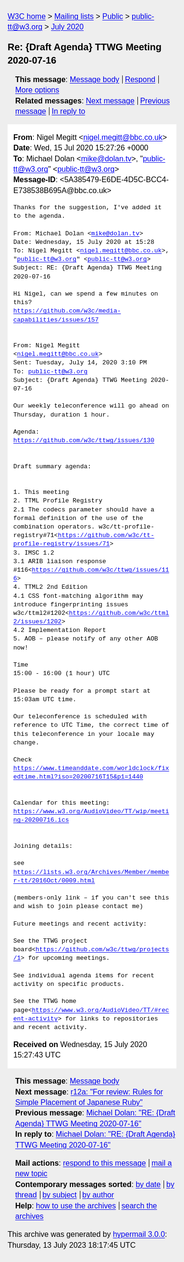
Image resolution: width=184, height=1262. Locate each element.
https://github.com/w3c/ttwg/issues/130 (83, 440)
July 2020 (67, 27)
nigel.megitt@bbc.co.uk (123, 137)
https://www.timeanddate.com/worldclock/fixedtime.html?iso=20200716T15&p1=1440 (91, 772)
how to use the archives (76, 1206)
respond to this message (104, 1163)
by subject (59, 1195)
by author (98, 1195)
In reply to (68, 111)
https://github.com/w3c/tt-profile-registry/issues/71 (83, 539)
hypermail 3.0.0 (139, 1234)
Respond (140, 79)
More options (37, 90)
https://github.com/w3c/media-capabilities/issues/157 (67, 315)
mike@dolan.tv (106, 159)
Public (112, 16)
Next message (110, 101)
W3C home (27, 16)
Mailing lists (74, 16)
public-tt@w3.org (86, 169)
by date (148, 1184)
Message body (94, 79)
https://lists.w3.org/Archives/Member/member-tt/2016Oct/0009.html (91, 876)
